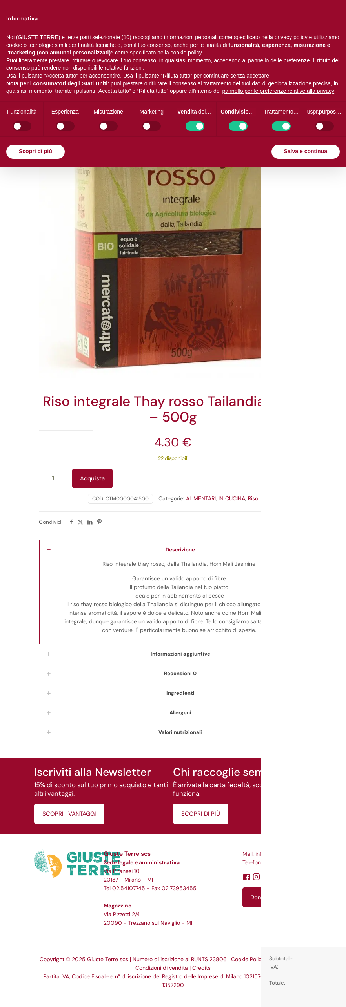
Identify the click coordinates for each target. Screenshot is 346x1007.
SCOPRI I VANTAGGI (69, 814)
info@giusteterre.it (278, 853)
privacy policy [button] (291, 37)
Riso (253, 498)
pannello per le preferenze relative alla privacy (278, 91)
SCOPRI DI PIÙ (200, 814)
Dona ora (262, 897)
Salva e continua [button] (305, 151)
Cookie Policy (248, 959)
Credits (201, 967)
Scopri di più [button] (35, 151)
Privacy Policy (286, 959)
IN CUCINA (232, 498)
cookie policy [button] (186, 52)
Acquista (92, 478)
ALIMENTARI (201, 498)
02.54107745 (128, 888)
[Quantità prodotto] (53, 478)
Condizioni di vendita (161, 967)
